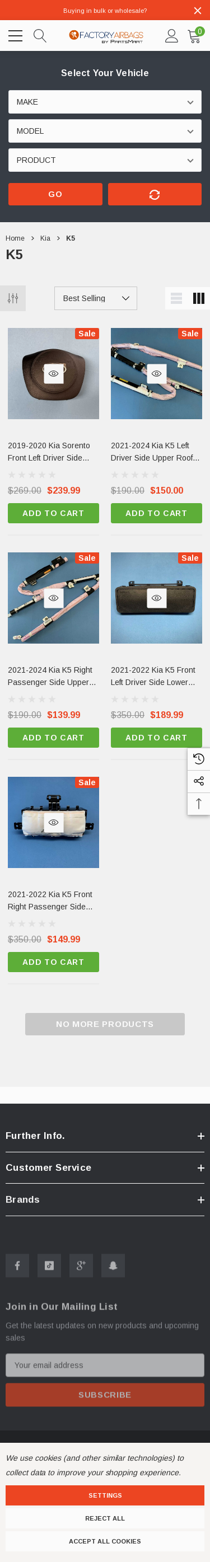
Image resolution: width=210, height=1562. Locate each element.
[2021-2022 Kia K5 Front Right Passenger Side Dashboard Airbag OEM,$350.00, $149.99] (53, 902)
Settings (105, 1495)
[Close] (197, 10)
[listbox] (95, 298)
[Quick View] (53, 373)
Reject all (105, 1518)
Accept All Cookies (105, 1541)
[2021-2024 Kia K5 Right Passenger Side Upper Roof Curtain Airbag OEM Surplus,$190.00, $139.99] (53, 677)
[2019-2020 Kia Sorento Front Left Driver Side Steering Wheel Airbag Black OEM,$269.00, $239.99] (53, 453)
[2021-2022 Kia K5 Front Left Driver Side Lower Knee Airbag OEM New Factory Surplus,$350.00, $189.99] (156, 677)
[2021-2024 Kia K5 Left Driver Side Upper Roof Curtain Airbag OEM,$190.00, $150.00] (156, 453)
